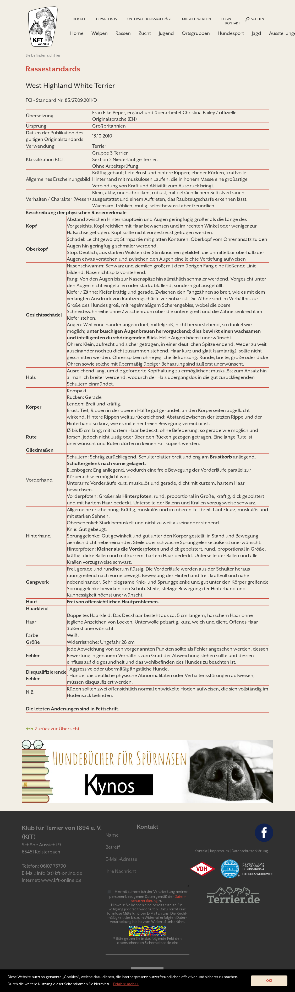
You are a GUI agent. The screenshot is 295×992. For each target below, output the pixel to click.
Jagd (256, 33)
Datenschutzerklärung (250, 851)
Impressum (219, 851)
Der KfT (79, 19)
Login (226, 19)
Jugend (166, 33)
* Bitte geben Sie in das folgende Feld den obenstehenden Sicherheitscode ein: (147, 940)
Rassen (123, 33)
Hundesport (231, 33)
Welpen (99, 33)
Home (77, 33)
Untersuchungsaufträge (149, 19)
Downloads (106, 19)
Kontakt (232, 23)
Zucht (145, 33)
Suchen (257, 19)
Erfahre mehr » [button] (126, 984)
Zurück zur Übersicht (57, 728)
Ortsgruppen (196, 33)
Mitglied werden (196, 19)
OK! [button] (269, 981)
